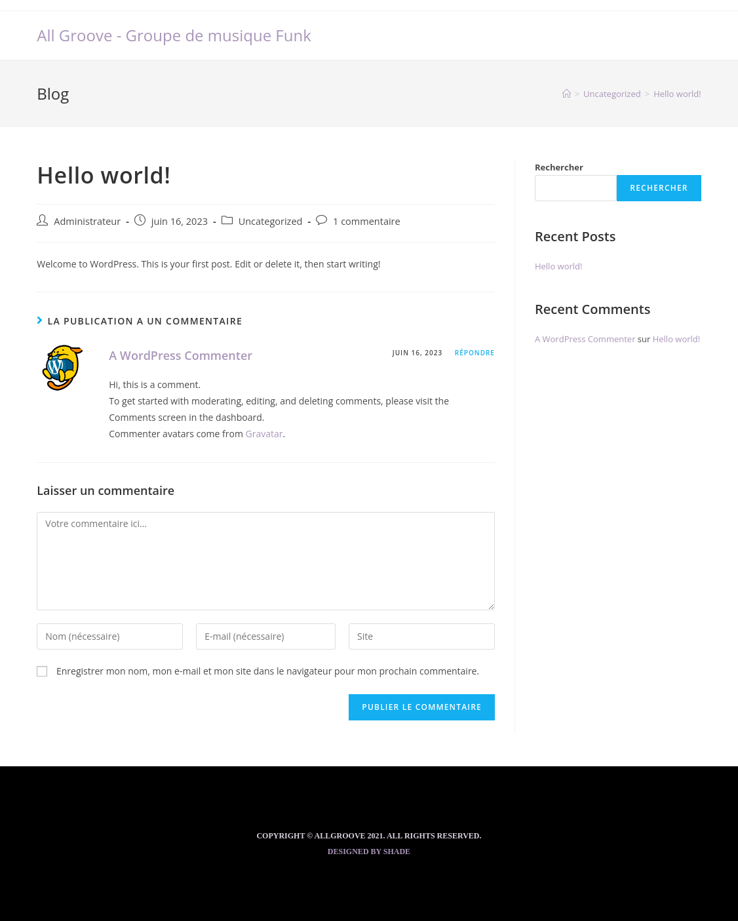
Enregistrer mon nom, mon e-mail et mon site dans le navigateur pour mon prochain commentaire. (267, 671)
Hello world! (559, 266)
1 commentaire (366, 221)
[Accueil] (566, 94)
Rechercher (559, 167)
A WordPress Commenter (180, 355)
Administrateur (87, 221)
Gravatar (264, 433)
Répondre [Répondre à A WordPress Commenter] (475, 352)
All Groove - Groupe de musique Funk (174, 35)
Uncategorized (271, 221)
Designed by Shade (369, 851)
